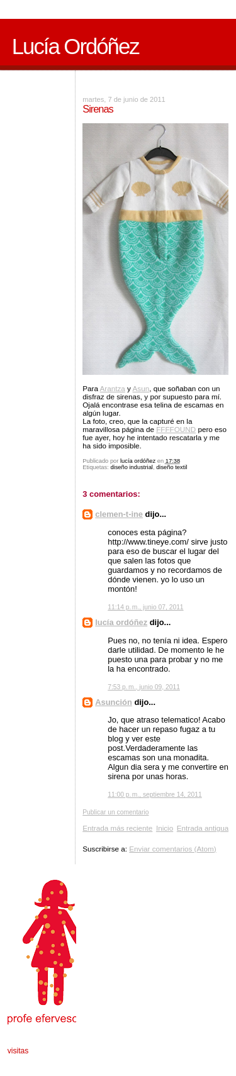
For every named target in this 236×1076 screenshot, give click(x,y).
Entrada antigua (203, 828)
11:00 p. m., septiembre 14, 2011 (154, 794)
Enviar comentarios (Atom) (172, 849)
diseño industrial (131, 467)
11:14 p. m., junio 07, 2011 (145, 607)
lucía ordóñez (121, 622)
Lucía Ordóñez (75, 46)
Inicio (164, 828)
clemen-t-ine (119, 514)
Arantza (112, 388)
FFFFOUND (176, 429)
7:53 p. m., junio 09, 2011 (144, 687)
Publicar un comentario (115, 812)
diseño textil (171, 467)
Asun (141, 388)
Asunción (113, 702)
